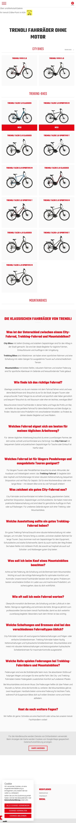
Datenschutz (43, 793)
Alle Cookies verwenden (18, 805)
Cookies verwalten (18, 811)
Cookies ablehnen (18, 816)
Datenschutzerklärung (12, 800)
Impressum (43, 796)
